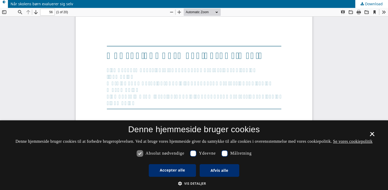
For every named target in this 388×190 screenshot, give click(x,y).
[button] (194, 183)
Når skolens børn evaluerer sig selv (42, 3)
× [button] (372, 136)
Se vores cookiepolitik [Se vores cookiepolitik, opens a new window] (353, 141)
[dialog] (194, 155)
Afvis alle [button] (219, 170)
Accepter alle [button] (172, 170)
